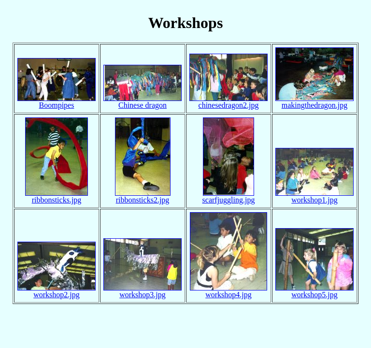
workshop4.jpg (228, 294)
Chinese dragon (142, 105)
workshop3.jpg (142, 294)
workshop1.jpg (314, 200)
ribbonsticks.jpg (57, 200)
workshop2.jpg (56, 294)
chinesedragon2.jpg (229, 105)
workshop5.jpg (314, 294)
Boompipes (56, 105)
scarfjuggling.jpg (228, 200)
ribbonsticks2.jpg (143, 200)
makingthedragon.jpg (314, 105)
